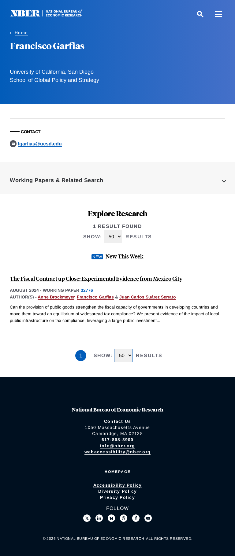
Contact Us (117, 421)
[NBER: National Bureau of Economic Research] (51, 15)
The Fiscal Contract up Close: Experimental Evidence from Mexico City (96, 278)
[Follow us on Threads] (123, 518)
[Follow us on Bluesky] (111, 518)
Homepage (118, 472)
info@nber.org (117, 445)
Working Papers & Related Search (56, 180)
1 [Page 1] (80, 356)
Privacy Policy (117, 497)
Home (21, 32)
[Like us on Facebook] (136, 518)
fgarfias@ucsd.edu (40, 143)
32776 (87, 290)
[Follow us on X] (87, 518)
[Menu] (218, 14)
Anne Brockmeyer (56, 296)
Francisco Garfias (95, 296)
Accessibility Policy (117, 485)
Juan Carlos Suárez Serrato (147, 296)
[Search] (200, 14)
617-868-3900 (118, 439)
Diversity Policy (117, 491)
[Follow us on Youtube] (148, 518)
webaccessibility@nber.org (117, 451)
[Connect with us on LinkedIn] (99, 518)
